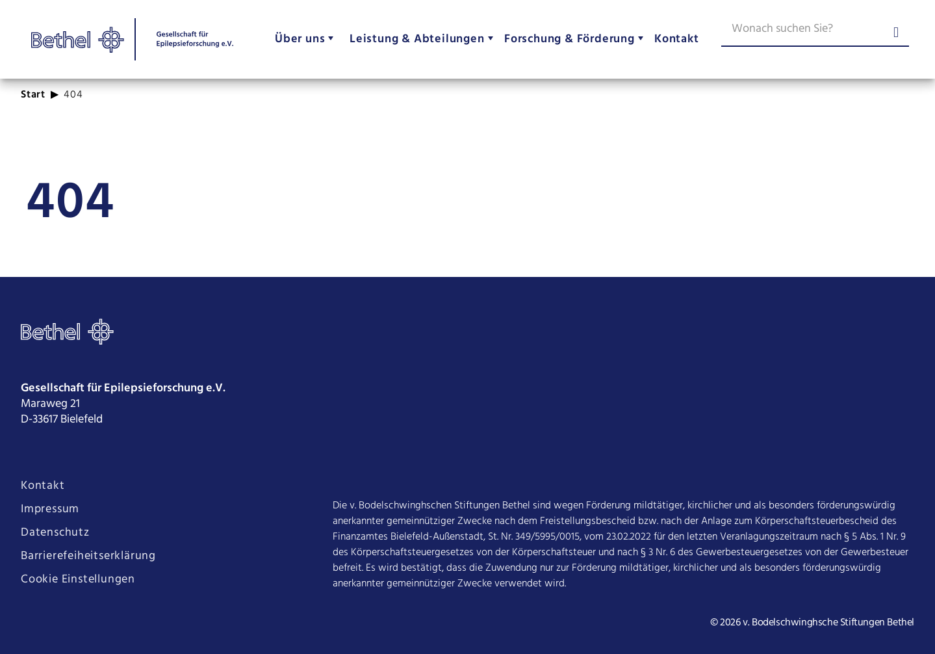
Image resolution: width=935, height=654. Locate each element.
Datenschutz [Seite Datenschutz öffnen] (55, 533)
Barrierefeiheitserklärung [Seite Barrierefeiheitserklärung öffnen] (88, 556)
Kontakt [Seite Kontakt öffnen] (43, 486)
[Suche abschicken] (896, 34)
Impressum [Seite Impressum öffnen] (50, 509)
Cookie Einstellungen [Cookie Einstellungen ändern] (78, 579)
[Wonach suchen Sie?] (815, 31)
